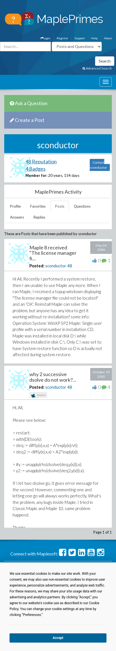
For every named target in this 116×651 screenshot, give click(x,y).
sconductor (55, 265)
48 (69, 265)
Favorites (38, 206)
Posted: (36, 265)
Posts (59, 206)
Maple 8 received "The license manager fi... (53, 253)
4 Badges (35, 169)
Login (45, 38)
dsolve (38, 395)
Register (62, 38)
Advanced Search (97, 68)
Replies (39, 217)
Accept (58, 638)
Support (80, 38)
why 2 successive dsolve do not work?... (52, 377)
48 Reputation (41, 161)
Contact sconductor (98, 165)
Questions (82, 206)
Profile (15, 206)
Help (94, 38)
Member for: (36, 175)
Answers (17, 217)
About (108, 38)
